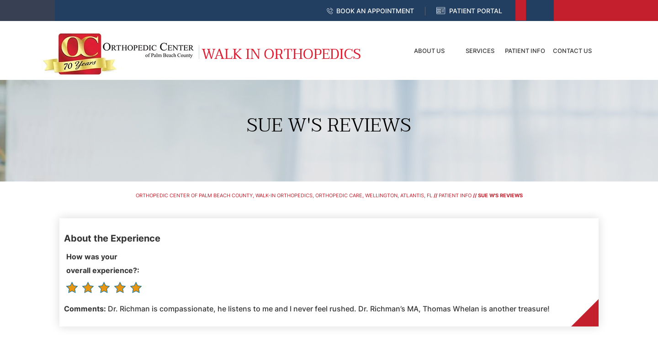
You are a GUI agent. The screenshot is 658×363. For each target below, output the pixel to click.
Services (480, 50)
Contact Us (572, 50)
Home (386, 50)
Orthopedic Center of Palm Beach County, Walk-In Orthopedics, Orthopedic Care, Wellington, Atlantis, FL (284, 195)
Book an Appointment (375, 11)
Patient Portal (475, 11)
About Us (429, 50)
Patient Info (525, 50)
